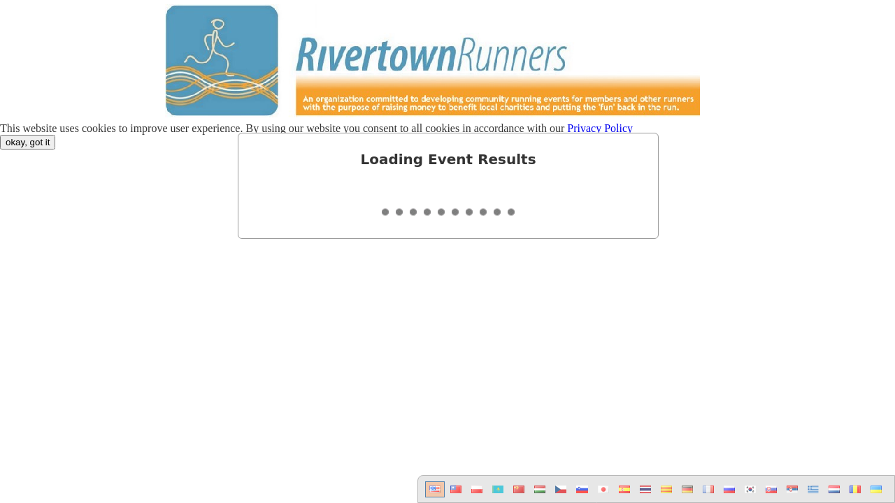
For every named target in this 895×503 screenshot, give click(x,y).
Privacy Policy (600, 128)
